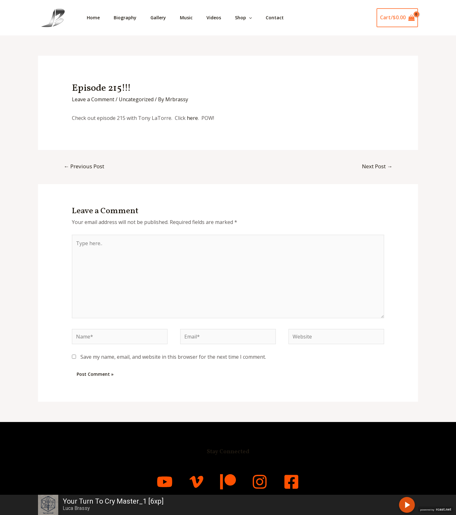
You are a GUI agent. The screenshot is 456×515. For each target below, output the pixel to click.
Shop (250, 17)
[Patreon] (228, 482)
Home (93, 18)
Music (190, 18)
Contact (283, 18)
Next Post (377, 166)
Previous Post (84, 166)
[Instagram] (260, 482)
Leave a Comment (93, 99)
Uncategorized (136, 99)
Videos (219, 18)
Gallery (161, 18)
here (192, 118)
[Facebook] (291, 482)
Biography (127, 18)
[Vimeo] (196, 482)
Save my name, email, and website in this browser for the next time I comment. (173, 356)
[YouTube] (165, 482)
